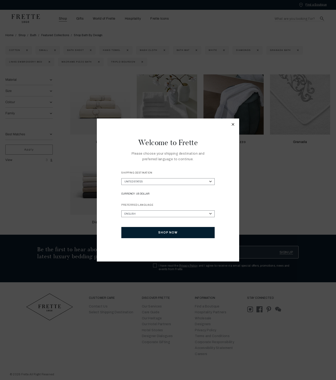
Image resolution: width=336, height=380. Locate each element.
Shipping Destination (136, 172)
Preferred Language (137, 205)
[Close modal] (233, 125)
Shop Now (168, 232)
